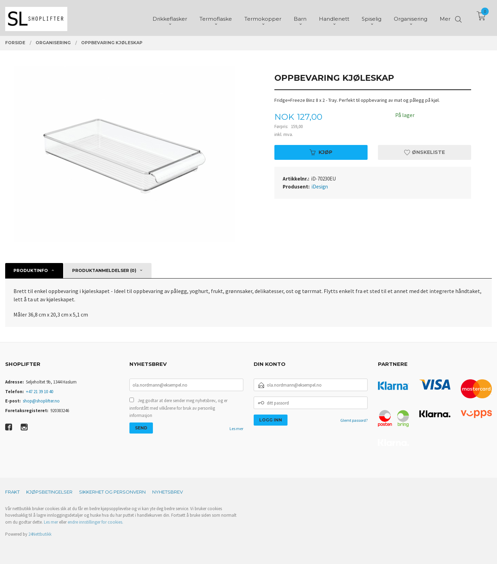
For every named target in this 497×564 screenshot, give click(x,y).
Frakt (12, 492)
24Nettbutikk (39, 534)
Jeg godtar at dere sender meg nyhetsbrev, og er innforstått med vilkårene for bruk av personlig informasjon (178, 408)
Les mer (236, 428)
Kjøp (321, 152)
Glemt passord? (354, 420)
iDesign (320, 186)
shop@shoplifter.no (41, 401)
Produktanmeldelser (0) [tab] (104, 270)
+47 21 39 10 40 (39, 392)
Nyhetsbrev (167, 492)
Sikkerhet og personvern (112, 492)
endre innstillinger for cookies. (95, 522)
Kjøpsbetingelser (49, 492)
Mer (445, 17)
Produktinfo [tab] (30, 270)
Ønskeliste (424, 152)
